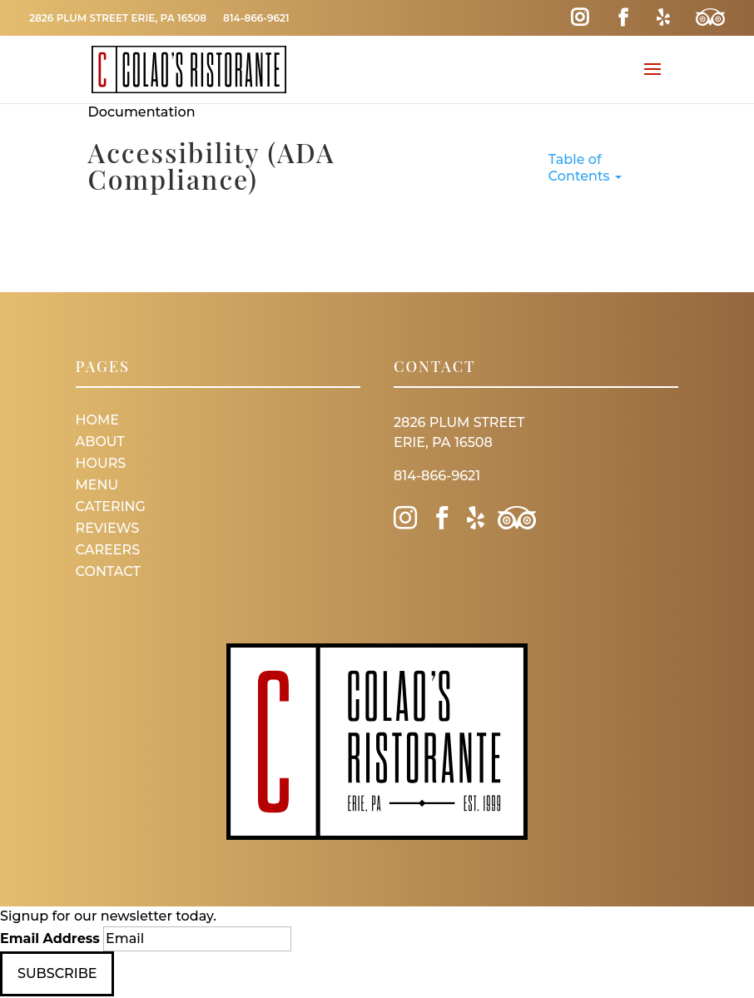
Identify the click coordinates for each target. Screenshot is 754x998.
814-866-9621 (256, 18)
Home (97, 420)
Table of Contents (585, 167)
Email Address (50, 938)
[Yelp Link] (663, 17)
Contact (108, 571)
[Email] (197, 938)
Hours (101, 463)
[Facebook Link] (623, 17)
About (100, 441)
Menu (97, 485)
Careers (108, 550)
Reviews (108, 528)
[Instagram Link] (579, 17)
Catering (111, 506)
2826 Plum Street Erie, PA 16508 (117, 18)
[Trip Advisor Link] (710, 17)
